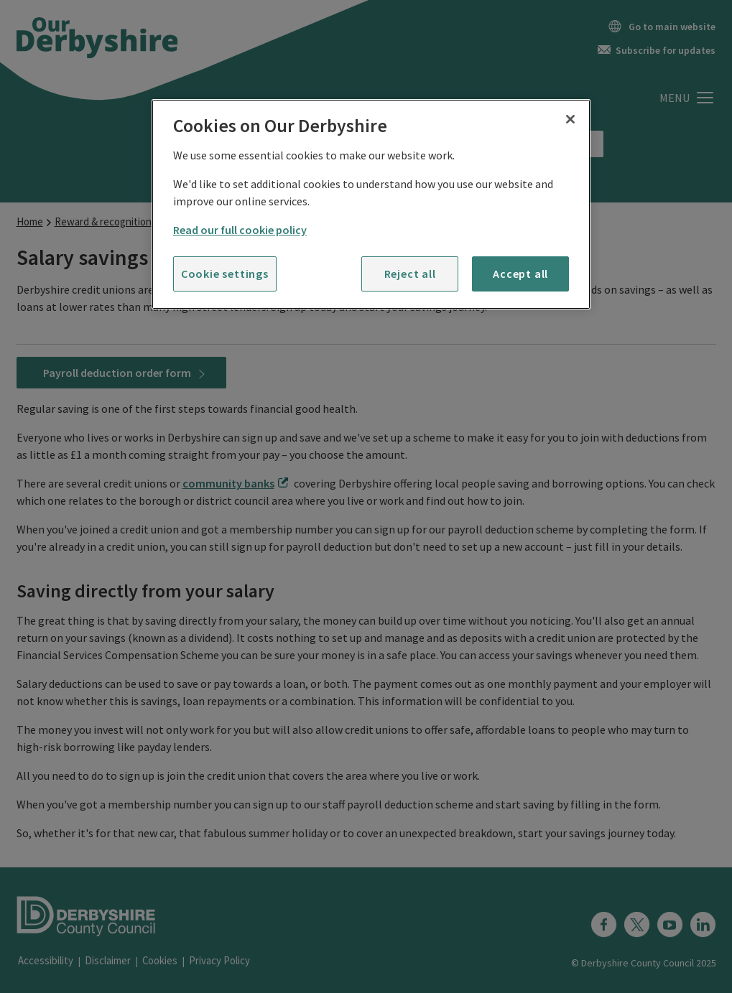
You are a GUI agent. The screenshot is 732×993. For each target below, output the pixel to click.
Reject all (410, 273)
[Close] (570, 119)
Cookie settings (225, 273)
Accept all (520, 273)
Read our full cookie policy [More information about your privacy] (240, 230)
